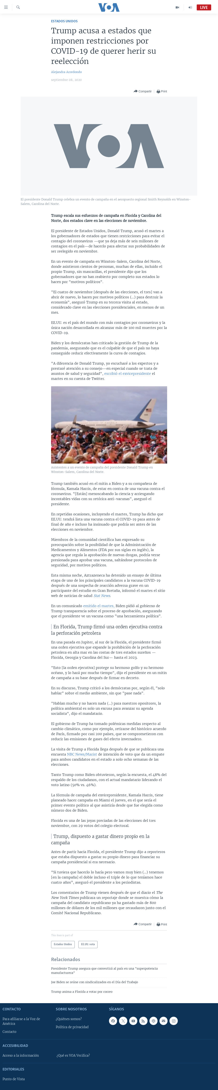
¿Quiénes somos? (69, 1019)
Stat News (101, 596)
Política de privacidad (72, 1027)
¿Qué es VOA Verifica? (73, 1056)
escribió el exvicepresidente (128, 373)
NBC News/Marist (82, 754)
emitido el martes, (99, 606)
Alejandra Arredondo (66, 72)
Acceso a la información (21, 1056)
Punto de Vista (14, 1079)
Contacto (9, 1032)
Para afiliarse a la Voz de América (21, 1021)
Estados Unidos (64, 21)
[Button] (143, 91)
